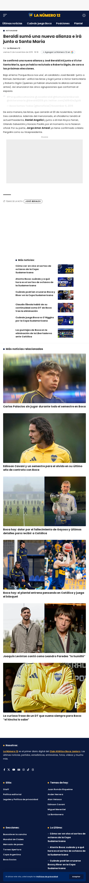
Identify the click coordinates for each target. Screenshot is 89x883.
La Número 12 (13, 48)
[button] (76, 876)
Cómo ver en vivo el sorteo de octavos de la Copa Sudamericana (33, 269)
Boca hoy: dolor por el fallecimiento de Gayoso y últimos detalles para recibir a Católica (42, 531)
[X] (8, 770)
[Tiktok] (28, 770)
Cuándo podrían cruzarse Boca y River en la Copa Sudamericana (35, 293)
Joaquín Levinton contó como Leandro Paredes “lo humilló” (44, 656)
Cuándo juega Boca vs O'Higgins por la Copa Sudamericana (35, 319)
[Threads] (32, 770)
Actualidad (12, 30)
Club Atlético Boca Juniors (65, 751)
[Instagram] (23, 770)
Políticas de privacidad (47, 876)
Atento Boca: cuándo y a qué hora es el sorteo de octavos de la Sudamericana (34, 282)
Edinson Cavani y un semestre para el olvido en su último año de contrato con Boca (42, 468)
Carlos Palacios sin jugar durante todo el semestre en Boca (44, 406)
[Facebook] (4, 770)
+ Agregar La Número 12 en (58, 52)
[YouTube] (14, 770)
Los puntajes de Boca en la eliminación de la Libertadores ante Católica (34, 333)
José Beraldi (33, 201)
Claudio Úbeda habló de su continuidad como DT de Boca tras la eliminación (34, 308)
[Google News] (19, 770)
